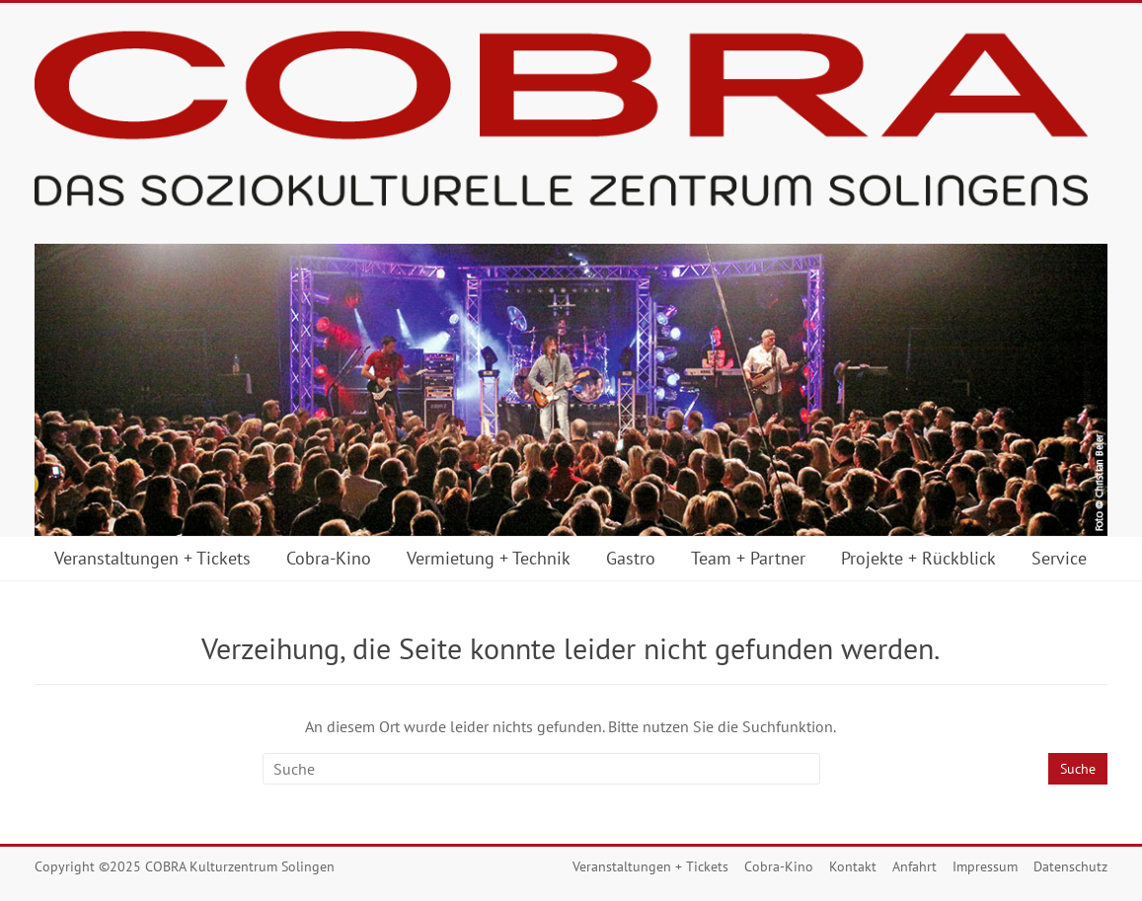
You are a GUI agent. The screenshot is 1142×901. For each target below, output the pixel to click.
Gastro (630, 558)
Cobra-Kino (328, 558)
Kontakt (852, 866)
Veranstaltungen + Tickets (152, 558)
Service (1059, 558)
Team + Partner (748, 558)
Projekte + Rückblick (918, 558)
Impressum (985, 866)
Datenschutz (1070, 866)
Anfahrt (914, 866)
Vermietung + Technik (489, 558)
